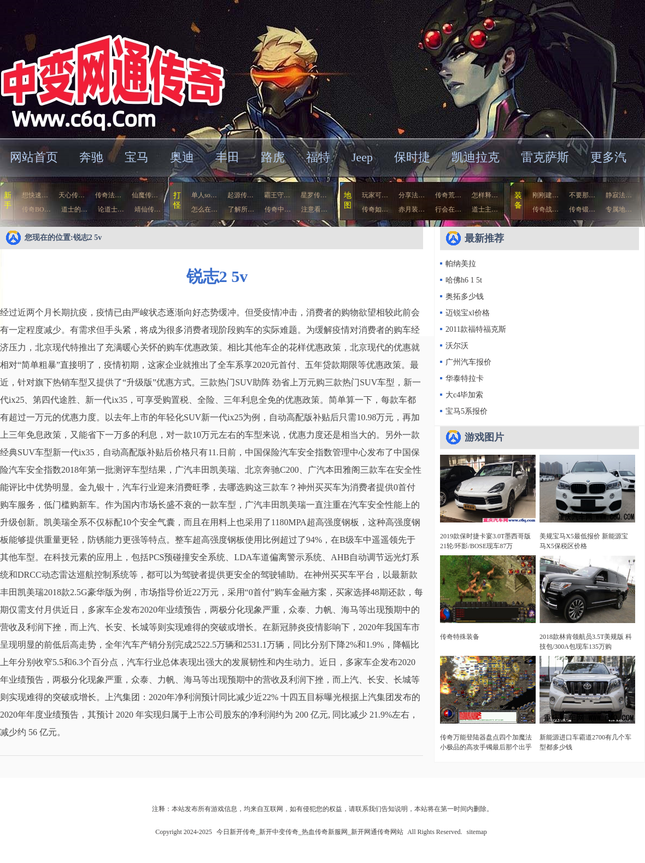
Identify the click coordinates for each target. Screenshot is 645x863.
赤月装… (411, 209)
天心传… (71, 195)
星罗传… (314, 195)
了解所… (241, 209)
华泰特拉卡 (464, 378)
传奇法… (108, 195)
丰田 (227, 157)
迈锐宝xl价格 (467, 313)
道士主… (485, 209)
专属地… (619, 209)
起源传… (240, 195)
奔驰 (91, 157)
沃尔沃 (456, 346)
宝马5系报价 (466, 411)
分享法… (411, 195)
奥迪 (182, 157)
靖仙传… (147, 209)
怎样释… (485, 195)
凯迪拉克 (476, 157)
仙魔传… (145, 195)
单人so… (204, 195)
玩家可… (375, 195)
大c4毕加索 (464, 395)
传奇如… (375, 209)
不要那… (582, 195)
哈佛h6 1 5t (463, 280)
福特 (318, 157)
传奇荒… (448, 195)
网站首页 (34, 157)
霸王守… (277, 195)
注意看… (314, 209)
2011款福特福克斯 (475, 329)
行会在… (448, 209)
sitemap (477, 832)
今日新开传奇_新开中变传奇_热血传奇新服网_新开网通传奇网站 (106, 68)
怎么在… (204, 209)
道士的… (74, 209)
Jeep (362, 157)
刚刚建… (545, 195)
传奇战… (545, 209)
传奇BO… (36, 209)
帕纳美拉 (460, 264)
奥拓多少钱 (464, 296)
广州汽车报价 (468, 362)
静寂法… (619, 195)
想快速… (35, 195)
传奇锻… (582, 209)
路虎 (273, 157)
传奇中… (278, 209)
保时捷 (412, 157)
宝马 (137, 157)
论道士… (111, 209)
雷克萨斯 (545, 157)
